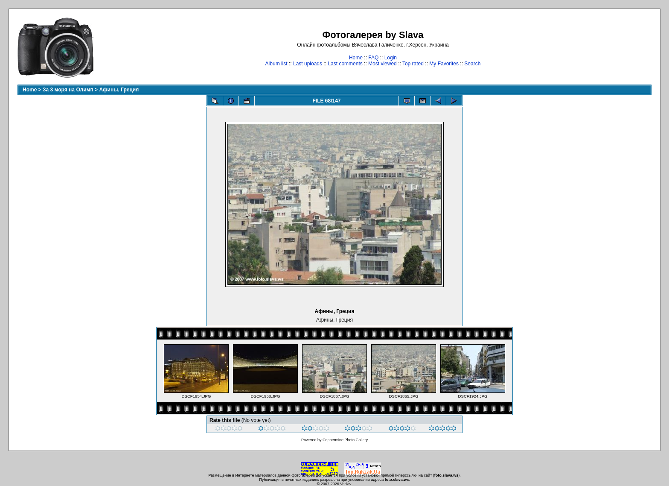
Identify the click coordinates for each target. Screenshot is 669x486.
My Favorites (444, 64)
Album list (276, 64)
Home (356, 58)
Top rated (413, 64)
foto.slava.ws (446, 475)
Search (472, 64)
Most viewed (382, 64)
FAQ (373, 58)
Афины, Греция (119, 90)
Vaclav (345, 484)
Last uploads (307, 64)
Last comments (345, 64)
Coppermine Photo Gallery (345, 440)
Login (390, 58)
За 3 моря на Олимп (68, 90)
